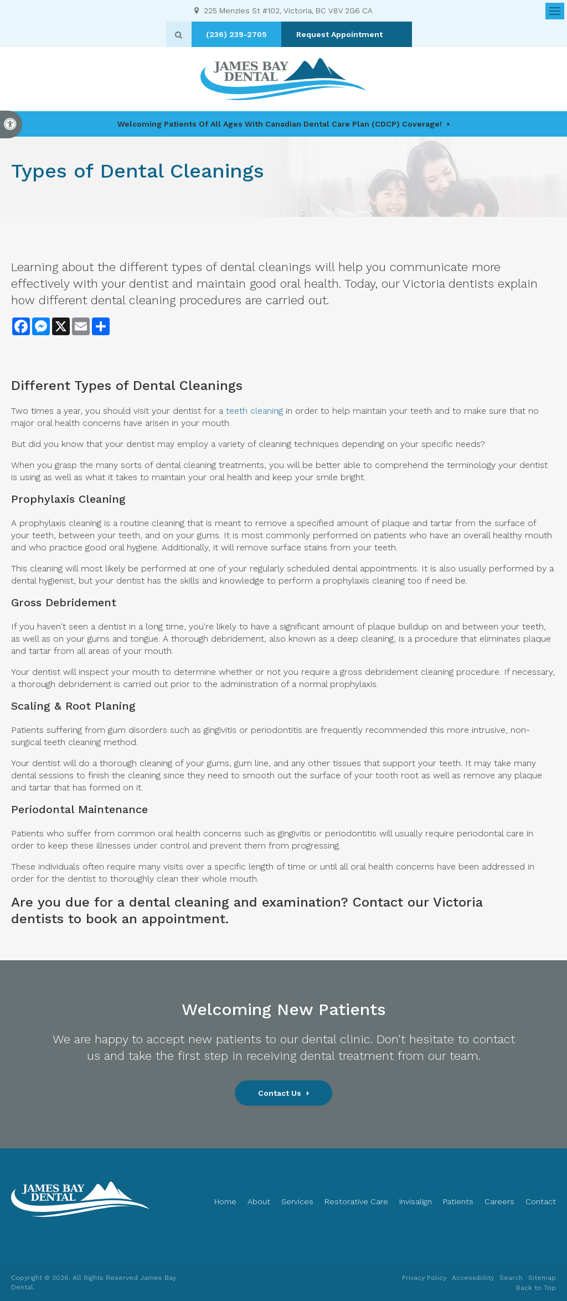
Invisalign (415, 1201)
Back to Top (536, 1288)
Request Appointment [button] (347, 34)
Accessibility (473, 1278)
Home (225, 1201)
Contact (540, 1201)
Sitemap (542, 1278)
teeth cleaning (253, 410)
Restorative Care (356, 1201)
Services (297, 1201)
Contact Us (279, 1093)
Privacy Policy (424, 1278)
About (259, 1201)
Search (511, 1278)
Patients (458, 1201)
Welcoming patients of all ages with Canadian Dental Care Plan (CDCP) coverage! (279, 123)
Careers (499, 1201)
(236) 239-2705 (243, 34)
